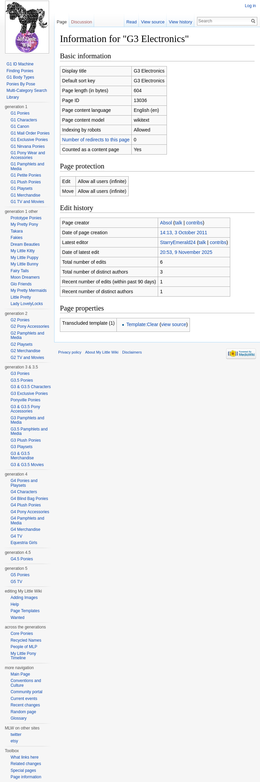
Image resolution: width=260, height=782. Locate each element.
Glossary (18, 718)
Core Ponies (21, 633)
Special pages (23, 770)
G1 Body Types (20, 77)
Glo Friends (20, 284)
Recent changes (25, 705)
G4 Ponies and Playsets (23, 483)
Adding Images (24, 597)
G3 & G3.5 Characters (30, 386)
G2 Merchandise (25, 350)
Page (62, 21)
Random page (23, 711)
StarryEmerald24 (178, 242)
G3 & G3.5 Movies (27, 464)
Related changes (25, 763)
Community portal (26, 691)
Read (131, 21)
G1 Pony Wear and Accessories (27, 155)
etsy (14, 741)
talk (178, 222)
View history (180, 21)
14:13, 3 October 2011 (183, 232)
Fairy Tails (19, 270)
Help (14, 604)
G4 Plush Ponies (25, 505)
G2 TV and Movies (27, 357)
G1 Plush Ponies (25, 182)
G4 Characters (23, 491)
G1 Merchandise (25, 195)
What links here (24, 757)
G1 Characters (23, 120)
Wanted (17, 617)
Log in (250, 5)
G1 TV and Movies (27, 201)
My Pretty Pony (24, 224)
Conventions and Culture (25, 683)
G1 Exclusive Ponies (29, 139)
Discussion (81, 21)
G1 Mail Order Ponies (29, 133)
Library (12, 97)
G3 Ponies (19, 373)
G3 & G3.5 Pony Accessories (25, 409)
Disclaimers (132, 352)
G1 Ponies (19, 113)
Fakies (16, 237)
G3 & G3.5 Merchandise (22, 456)
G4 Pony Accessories (29, 511)
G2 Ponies (19, 320)
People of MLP (23, 646)
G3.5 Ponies (21, 380)
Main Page (20, 674)
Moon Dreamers (25, 277)
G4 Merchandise (25, 529)
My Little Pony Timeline (23, 656)
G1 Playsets (21, 188)
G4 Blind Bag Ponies (29, 498)
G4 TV (16, 536)
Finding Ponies (19, 70)
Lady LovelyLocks (26, 303)
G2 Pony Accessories (29, 326)
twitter (15, 734)
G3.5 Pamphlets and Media (28, 431)
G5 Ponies (19, 575)
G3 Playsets (21, 446)
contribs (194, 222)
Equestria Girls (23, 542)
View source (153, 21)
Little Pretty (20, 297)
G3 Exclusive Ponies (29, 393)
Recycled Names (25, 640)
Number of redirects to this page (96, 139)
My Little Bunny (24, 264)
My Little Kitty (22, 250)
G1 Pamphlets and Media (27, 166)
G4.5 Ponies (21, 559)
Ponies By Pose (20, 84)
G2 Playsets (21, 344)
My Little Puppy (24, 257)
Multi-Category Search (26, 90)
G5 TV (16, 581)
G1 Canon (19, 126)
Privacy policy (69, 352)
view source (173, 324)
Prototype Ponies (25, 218)
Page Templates (25, 610)
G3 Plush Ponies (25, 440)
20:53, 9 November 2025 (186, 252)
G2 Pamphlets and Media (27, 335)
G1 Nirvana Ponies (27, 146)
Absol (166, 222)
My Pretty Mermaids (28, 290)
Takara (16, 231)
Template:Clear (142, 324)
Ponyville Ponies (25, 400)
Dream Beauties (25, 244)
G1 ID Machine (20, 64)
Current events (23, 698)
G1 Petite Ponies (25, 175)
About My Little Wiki (101, 352)
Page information (25, 777)
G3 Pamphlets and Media (27, 420)
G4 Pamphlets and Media (27, 520)
